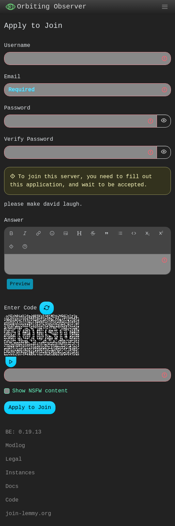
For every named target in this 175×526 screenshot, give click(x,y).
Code (11, 500)
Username (17, 46)
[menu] (165, 7)
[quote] (106, 234)
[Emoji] (52, 234)
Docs (11, 486)
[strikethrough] (93, 234)
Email (12, 77)
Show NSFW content (40, 391)
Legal (13, 459)
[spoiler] (11, 247)
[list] (120, 234)
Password (17, 108)
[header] (79, 234)
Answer (14, 220)
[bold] (11, 234)
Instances (20, 473)
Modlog (15, 445)
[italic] (24, 234)
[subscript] (147, 234)
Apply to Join (30, 408)
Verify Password (28, 139)
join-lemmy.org (28, 513)
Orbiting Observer (45, 7)
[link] (38, 234)
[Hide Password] (164, 121)
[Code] (133, 234)
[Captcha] (46, 308)
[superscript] (161, 234)
